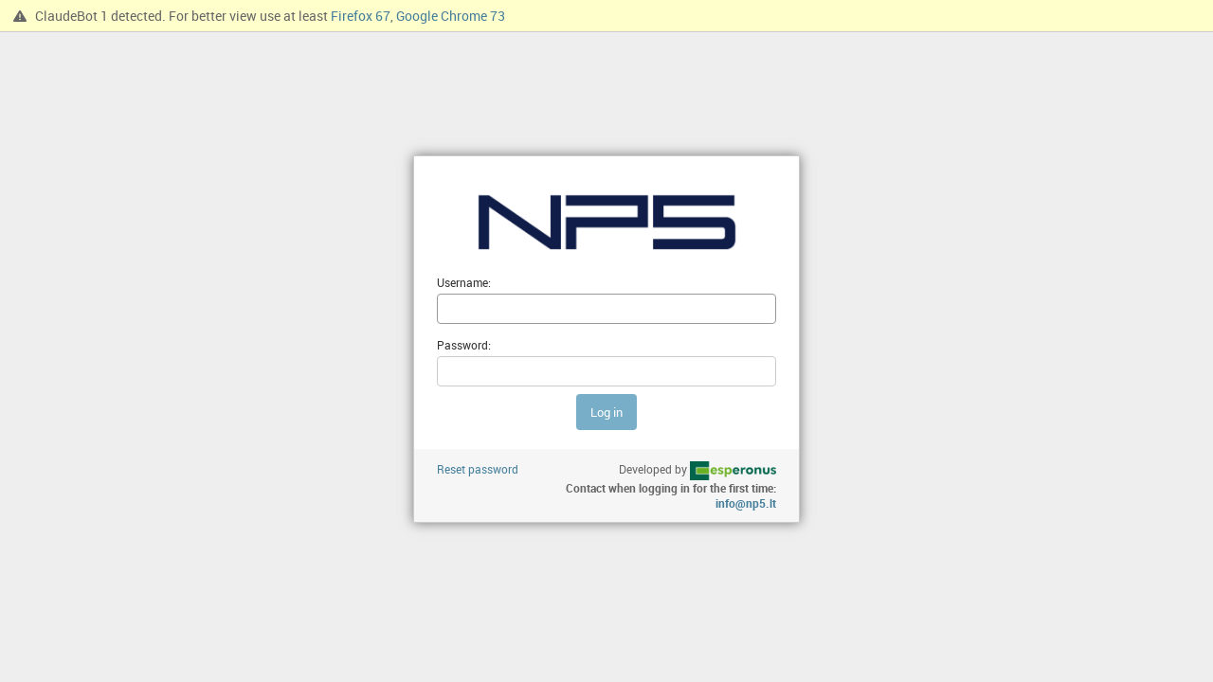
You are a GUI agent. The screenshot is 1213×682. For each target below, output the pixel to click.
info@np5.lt (745, 503)
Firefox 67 (360, 16)
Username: (464, 282)
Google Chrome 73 (450, 16)
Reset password (477, 468)
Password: (464, 344)
